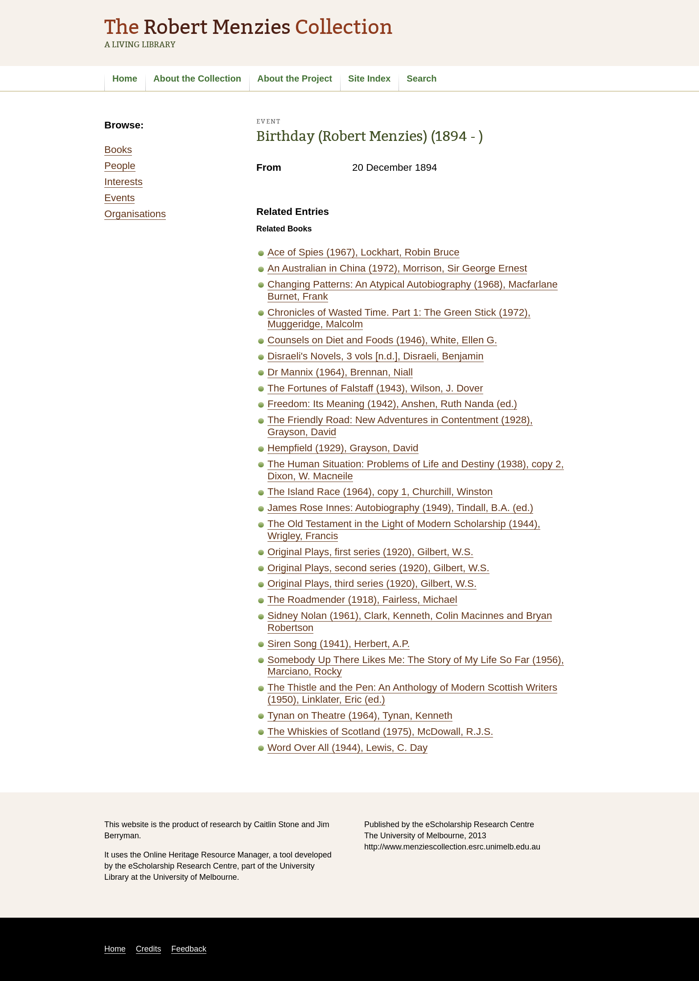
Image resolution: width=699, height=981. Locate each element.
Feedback (188, 948)
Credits (148, 948)
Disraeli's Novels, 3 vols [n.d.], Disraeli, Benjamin (375, 356)
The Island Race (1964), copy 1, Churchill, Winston (380, 491)
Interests (123, 181)
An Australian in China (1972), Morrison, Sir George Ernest (397, 268)
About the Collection (197, 78)
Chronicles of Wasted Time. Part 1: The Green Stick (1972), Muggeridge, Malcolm (398, 318)
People (120, 165)
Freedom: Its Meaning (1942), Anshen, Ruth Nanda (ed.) (392, 403)
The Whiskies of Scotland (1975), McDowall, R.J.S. (380, 731)
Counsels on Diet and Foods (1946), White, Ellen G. (382, 340)
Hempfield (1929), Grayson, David (343, 447)
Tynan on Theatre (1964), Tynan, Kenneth (359, 715)
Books (118, 149)
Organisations (135, 213)
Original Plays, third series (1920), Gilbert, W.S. (372, 583)
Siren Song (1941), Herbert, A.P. (338, 643)
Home (124, 78)
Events (119, 197)
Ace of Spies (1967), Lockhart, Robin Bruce (363, 252)
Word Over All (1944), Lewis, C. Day (347, 747)
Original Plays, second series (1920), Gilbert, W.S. (378, 567)
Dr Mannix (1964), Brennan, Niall (340, 372)
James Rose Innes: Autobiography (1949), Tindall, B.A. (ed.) (400, 507)
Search (421, 78)
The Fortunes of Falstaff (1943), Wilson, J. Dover (375, 388)
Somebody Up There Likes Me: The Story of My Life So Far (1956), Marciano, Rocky (415, 665)
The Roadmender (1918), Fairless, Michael (362, 599)
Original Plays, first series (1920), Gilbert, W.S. (370, 551)
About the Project (294, 78)
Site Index (369, 78)
